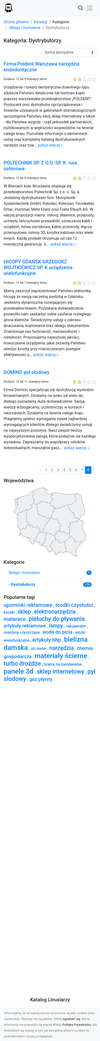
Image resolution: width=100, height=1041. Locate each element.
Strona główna (16, 22)
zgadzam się (71, 1019)
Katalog (40, 22)
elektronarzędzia (55, 611)
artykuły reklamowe (25, 626)
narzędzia (62, 648)
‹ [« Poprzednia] (40, 470)
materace (15, 619)
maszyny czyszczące (22, 632)
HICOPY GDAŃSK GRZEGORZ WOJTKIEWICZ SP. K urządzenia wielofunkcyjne (38, 267)
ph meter (39, 648)
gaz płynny (40, 679)
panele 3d (19, 671)
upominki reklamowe (29, 605)
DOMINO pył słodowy (26, 372)
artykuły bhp (47, 640)
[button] (80, 8)
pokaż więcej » (50, 145)
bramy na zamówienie (63, 664)
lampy (56, 626)
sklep (24, 611)
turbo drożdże (23, 663)
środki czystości (74, 605)
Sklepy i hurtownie (24, 27)
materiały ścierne (62, 656)
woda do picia (58, 632)
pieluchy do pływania (57, 618)
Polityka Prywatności (76, 1024)
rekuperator (76, 626)
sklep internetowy (61, 671)
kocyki (10, 612)
